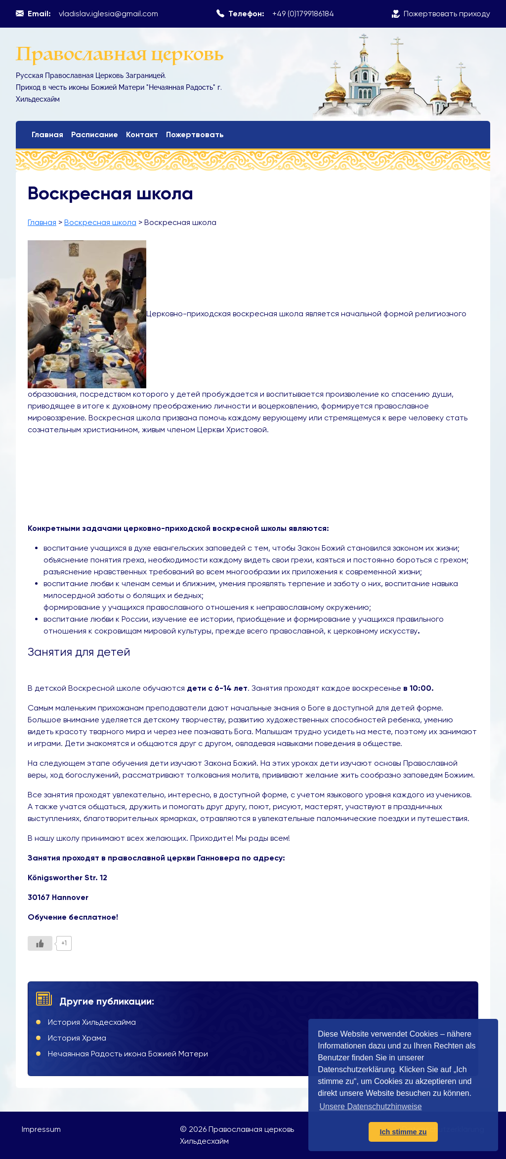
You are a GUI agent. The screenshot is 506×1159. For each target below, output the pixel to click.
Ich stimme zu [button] (403, 1132)
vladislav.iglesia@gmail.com (108, 13)
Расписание (94, 134)
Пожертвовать (195, 134)
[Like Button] (40, 943)
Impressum (41, 1129)
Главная (47, 134)
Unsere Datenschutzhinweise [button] (370, 1106)
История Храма (77, 1038)
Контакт (142, 134)
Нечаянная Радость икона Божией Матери (128, 1053)
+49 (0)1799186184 (303, 13)
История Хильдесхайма (92, 1022)
